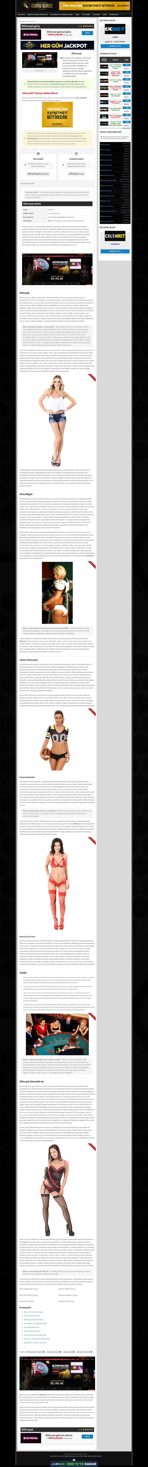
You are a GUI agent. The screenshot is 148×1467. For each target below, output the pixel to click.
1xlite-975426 (126, 143)
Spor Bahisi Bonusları (31, 1327)
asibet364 (127, 199)
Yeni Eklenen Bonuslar (32, 1316)
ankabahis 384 (126, 186)
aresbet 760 (126, 192)
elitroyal (76, 174)
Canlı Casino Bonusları (32, 1331)
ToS (66, 1454)
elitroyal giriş (68, 1352)
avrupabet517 (126, 220)
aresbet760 (127, 189)
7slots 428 (127, 151)
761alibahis (127, 169)
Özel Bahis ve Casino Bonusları (35, 1343)
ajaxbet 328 (127, 161)
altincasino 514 (126, 176)
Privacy (70, 1454)
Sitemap (79, 1454)
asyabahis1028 (126, 205)
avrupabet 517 (126, 222)
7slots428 (127, 148)
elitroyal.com (39, 70)
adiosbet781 (126, 153)
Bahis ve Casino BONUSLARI (38, 14)
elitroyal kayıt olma (83, 1352)
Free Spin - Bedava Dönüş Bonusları (37, 1339)
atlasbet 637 (126, 217)
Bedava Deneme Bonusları (33, 1320)
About (74, 1454)
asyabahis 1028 (125, 207)
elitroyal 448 (67, 35)
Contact (84, 1454)
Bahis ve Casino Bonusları (33, 1312)
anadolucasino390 (125, 179)
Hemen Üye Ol (115, 46)
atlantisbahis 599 (125, 212)
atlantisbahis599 (125, 210)
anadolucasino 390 (125, 181)
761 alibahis (127, 171)
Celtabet (96, 14)
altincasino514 (126, 174)
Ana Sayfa (21, 14)
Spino (105, 14)
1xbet (77, 14)
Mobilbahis (114, 14)
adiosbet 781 (126, 156)
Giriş (87, 33)
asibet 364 (127, 202)
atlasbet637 (127, 215)
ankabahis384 (126, 184)
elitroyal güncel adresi (35, 1352)
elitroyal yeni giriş (53, 1352)
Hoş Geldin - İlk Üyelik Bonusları (35, 1323)
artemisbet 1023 (125, 197)
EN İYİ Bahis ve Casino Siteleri (61, 14)
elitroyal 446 (38, 174)
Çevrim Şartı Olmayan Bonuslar (35, 1335)
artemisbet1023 (125, 194)
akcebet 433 (126, 166)
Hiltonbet (86, 14)
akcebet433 (127, 164)
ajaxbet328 (127, 159)
